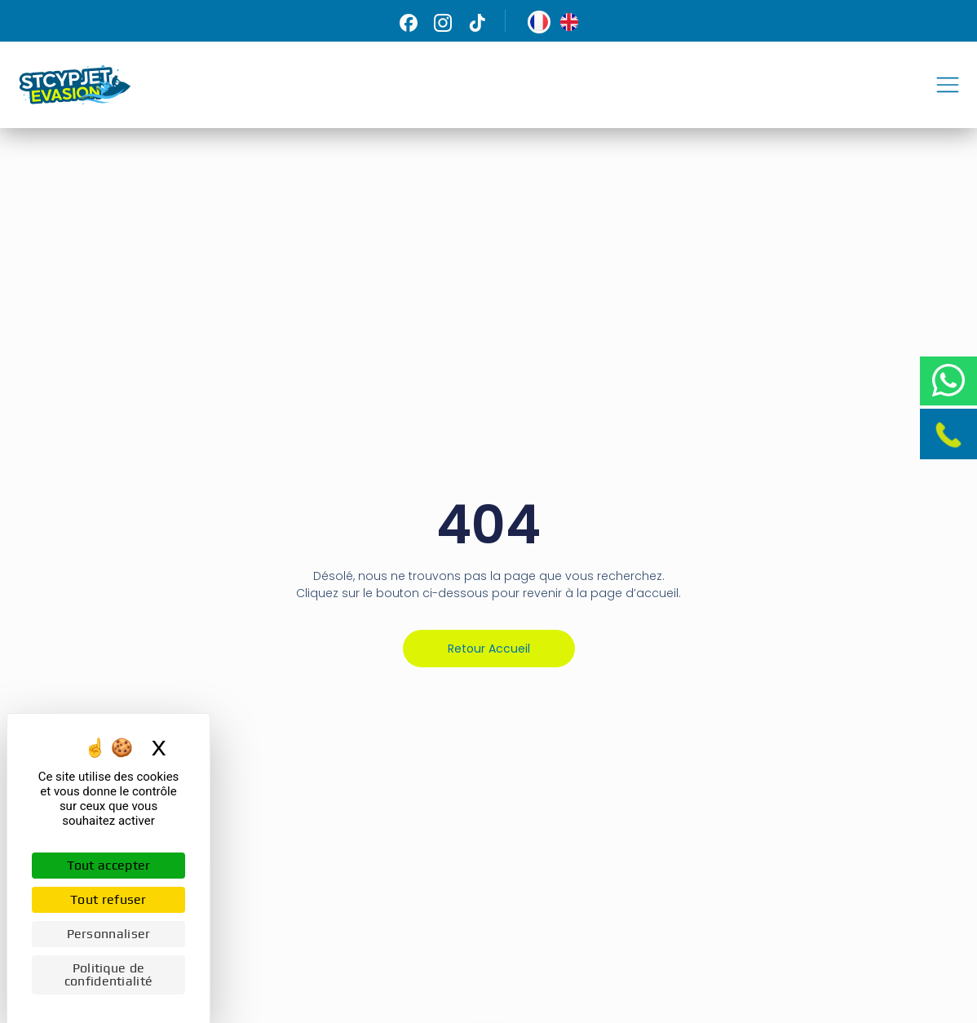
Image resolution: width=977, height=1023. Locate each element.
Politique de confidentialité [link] (108, 974)
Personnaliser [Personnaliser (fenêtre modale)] (109, 933)
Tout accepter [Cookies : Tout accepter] (109, 865)
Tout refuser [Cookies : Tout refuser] (108, 899)
